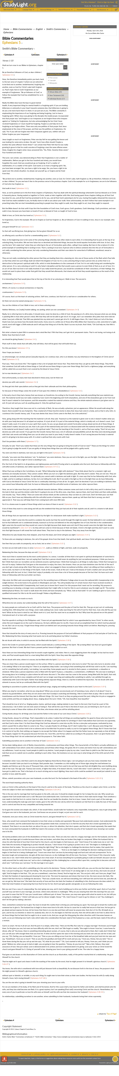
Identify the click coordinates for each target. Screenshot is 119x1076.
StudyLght (16, 4)
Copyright (52, 80)
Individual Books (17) (57, 99)
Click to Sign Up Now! (105, 2)
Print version (53, 78)
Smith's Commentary (56, 29)
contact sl (75, 1054)
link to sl (94, 1054)
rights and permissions (59, 1054)
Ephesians (8, 32)
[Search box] (55, 67)
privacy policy (40, 1054)
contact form (97, 1058)
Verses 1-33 (7, 60)
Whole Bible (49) (55, 92)
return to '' (108, 1014)
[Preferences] (116, 9)
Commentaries (22, 29)
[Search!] (65, 67)
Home (6, 29)
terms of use (26, 1054)
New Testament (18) (56, 95)
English (39, 29)
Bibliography (53, 83)
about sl (85, 1054)
